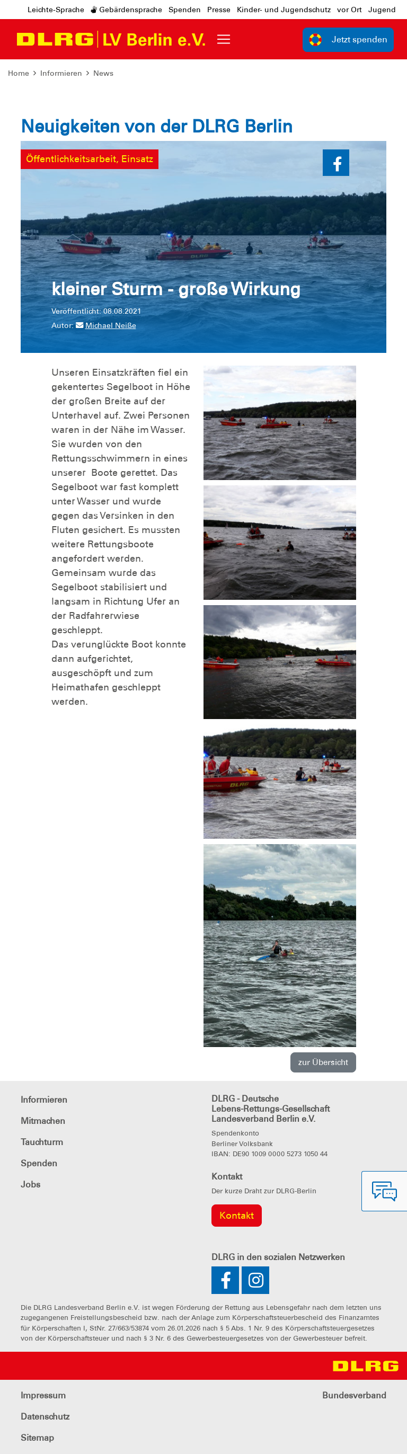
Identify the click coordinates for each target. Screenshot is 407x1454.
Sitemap (37, 1438)
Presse (219, 9)
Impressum (43, 1395)
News (103, 73)
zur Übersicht (323, 1062)
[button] (336, 162)
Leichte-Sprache (56, 9)
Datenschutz (45, 1417)
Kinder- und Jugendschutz (284, 9)
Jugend (382, 9)
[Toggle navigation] (223, 39)
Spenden (185, 9)
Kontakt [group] (236, 1215)
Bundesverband (354, 1395)
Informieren (61, 73)
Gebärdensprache (126, 9)
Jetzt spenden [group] (348, 39)
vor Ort (349, 9)
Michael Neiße (106, 325)
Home (18, 73)
